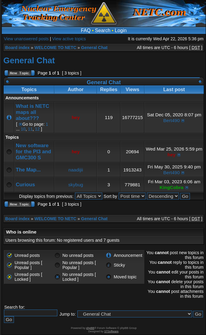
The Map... (28, 170)
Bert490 (171, 120)
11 (30, 129)
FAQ (86, 30)
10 (23, 129)
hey (76, 117)
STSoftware (111, 331)
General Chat (94, 47)
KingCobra (172, 187)
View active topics (69, 38)
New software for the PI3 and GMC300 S (33, 152)
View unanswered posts (26, 38)
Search (102, 30)
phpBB (90, 328)
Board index (17, 47)
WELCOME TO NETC (55, 47)
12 (37, 129)
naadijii (76, 169)
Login (121, 30)
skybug (75, 184)
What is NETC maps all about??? (32, 112)
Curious (25, 184)
